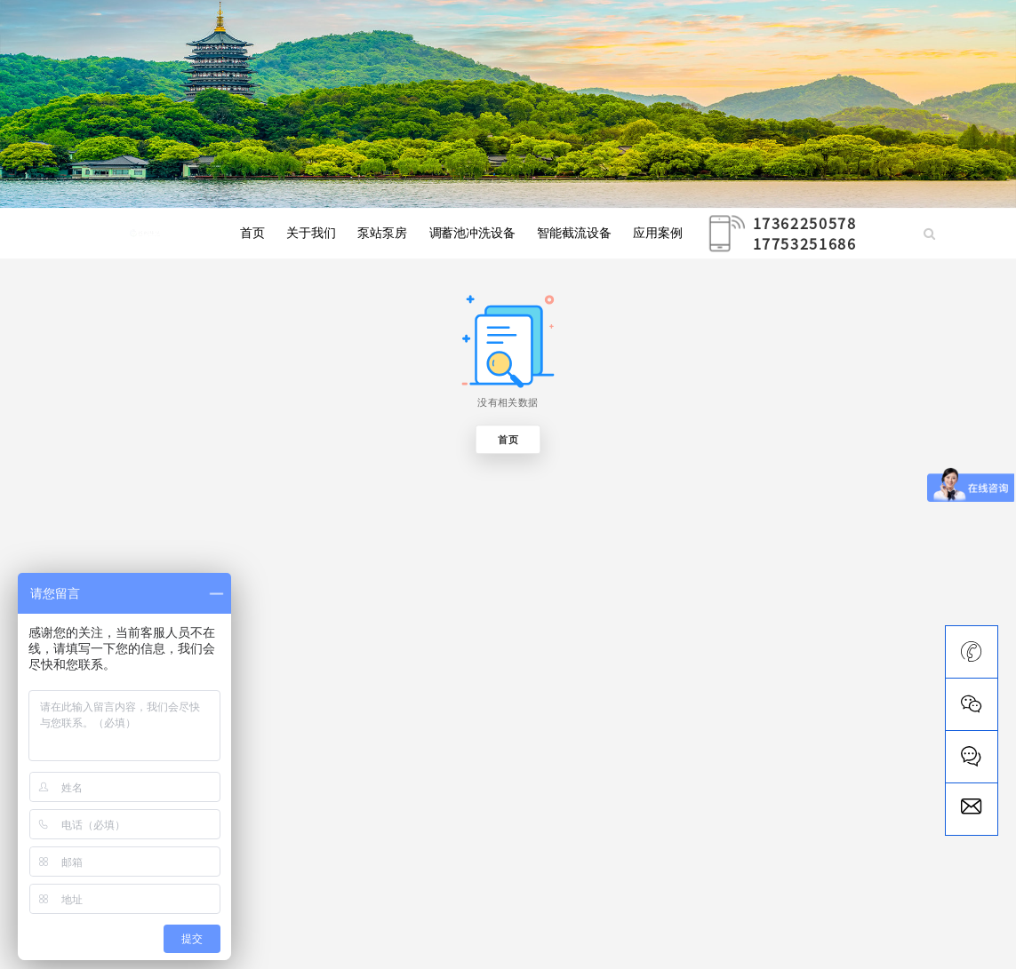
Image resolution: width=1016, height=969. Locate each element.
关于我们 (311, 233)
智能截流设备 (574, 233)
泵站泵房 (382, 233)
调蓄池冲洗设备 (472, 233)
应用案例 (658, 233)
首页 (252, 233)
